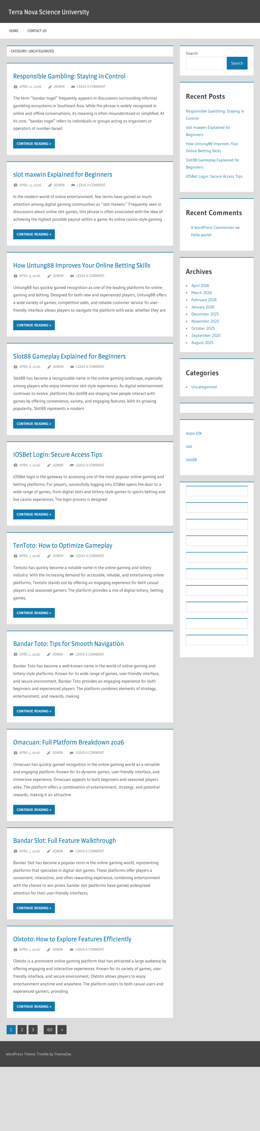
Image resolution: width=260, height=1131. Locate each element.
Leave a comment (91, 99)
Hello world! (201, 234)
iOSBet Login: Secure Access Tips (74, 492)
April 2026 (200, 285)
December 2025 (205, 313)
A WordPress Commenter (212, 227)
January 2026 (202, 306)
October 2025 (203, 328)
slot (189, 446)
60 (49, 1093)
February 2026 (204, 299)
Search (192, 53)
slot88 (191, 459)
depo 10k (194, 433)
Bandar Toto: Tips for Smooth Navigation (89, 681)
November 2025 (205, 321)
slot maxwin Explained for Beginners (81, 186)
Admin (59, 99)
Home (13, 30)
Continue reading (32, 156)
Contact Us (36, 30)
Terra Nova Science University (58, 11)
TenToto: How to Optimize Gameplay (81, 582)
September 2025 (206, 335)
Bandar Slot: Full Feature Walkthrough (85, 890)
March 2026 (201, 292)
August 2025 (202, 342)
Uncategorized (204, 386)
